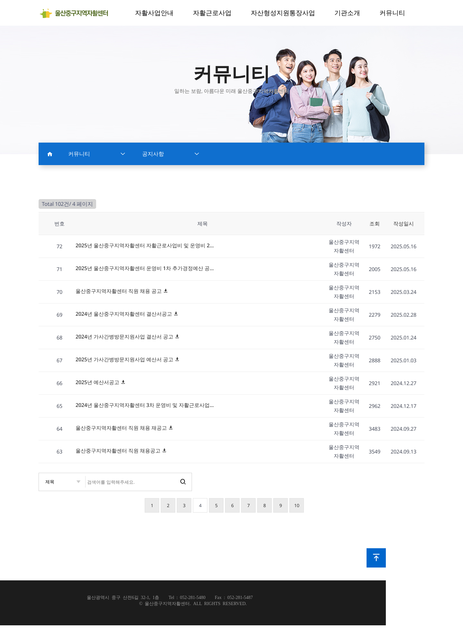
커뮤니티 (392, 12)
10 (296, 505)
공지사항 (170, 154)
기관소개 (347, 12)
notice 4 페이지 (76, 13)
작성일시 (403, 223)
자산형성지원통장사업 (283, 12)
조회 (374, 223)
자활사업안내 (154, 12)
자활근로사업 (212, 12)
